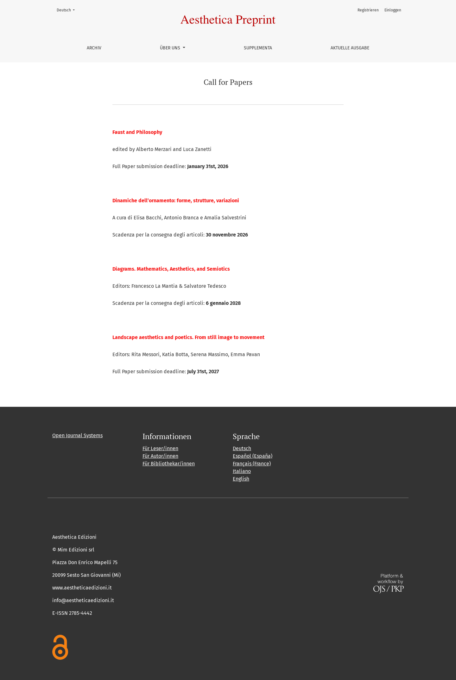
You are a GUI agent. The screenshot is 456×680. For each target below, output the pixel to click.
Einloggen (392, 10)
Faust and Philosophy (137, 132)
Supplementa (258, 48)
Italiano (242, 471)
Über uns (170, 48)
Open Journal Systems (77, 435)
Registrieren (368, 10)
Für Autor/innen (160, 456)
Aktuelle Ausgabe (350, 48)
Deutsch (67, 9)
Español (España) (252, 456)
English (241, 479)
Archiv (94, 48)
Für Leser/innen (160, 448)
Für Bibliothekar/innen (168, 464)
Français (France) (252, 464)
